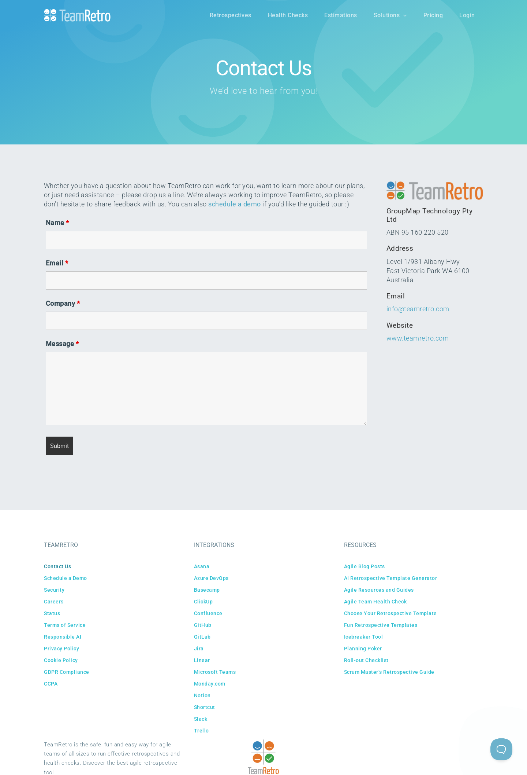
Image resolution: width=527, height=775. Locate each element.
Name (57, 223)
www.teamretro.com (417, 338)
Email (57, 263)
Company (63, 303)
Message (62, 344)
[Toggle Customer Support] (501, 749)
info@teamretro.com (417, 309)
